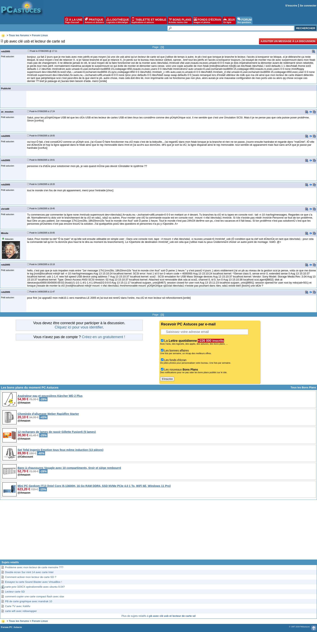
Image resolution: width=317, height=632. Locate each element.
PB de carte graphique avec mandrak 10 (28, 601)
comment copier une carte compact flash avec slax (34, 596)
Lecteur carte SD (15, 591)
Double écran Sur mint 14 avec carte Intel (29, 572)
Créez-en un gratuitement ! (103, 337)
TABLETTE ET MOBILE (148, 20)
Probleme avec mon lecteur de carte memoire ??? (34, 567)
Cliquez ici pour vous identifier (79, 327)
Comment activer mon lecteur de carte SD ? (30, 577)
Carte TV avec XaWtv (17, 606)
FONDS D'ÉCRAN (207, 20)
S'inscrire (291, 5)
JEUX (229, 20)
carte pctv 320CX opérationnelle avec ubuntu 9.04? (35, 586)
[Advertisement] (158, 531)
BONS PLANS (180, 20)
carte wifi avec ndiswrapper (21, 611)
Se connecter (308, 5)
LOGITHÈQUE (117, 20)
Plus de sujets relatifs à (158, 615)
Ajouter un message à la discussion (288, 41)
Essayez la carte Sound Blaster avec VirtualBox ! (33, 581)
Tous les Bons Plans (303, 387)
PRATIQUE (94, 20)
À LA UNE (73, 20)
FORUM (244, 20)
